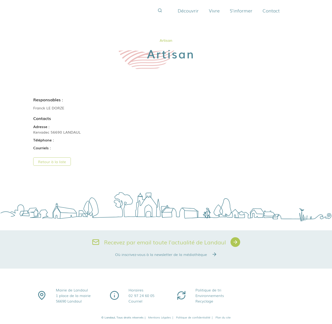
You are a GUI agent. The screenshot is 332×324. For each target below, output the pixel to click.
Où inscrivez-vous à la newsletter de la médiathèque (166, 254)
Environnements (209, 295)
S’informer (241, 10)
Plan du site (223, 317)
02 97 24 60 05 (141, 295)
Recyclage (204, 301)
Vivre (214, 10)
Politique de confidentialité (194, 317)
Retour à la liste (52, 161)
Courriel (135, 301)
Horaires (136, 290)
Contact (271, 10)
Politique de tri (208, 290)
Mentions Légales (161, 317)
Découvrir (188, 10)
